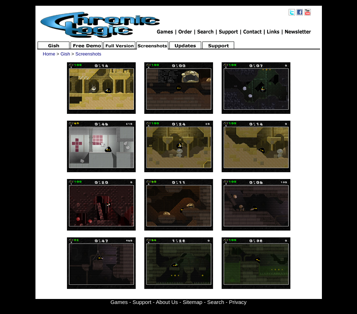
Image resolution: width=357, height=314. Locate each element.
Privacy (237, 302)
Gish (65, 54)
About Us (167, 302)
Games (118, 302)
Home (49, 54)
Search (216, 302)
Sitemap (192, 302)
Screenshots (88, 54)
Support (141, 302)
